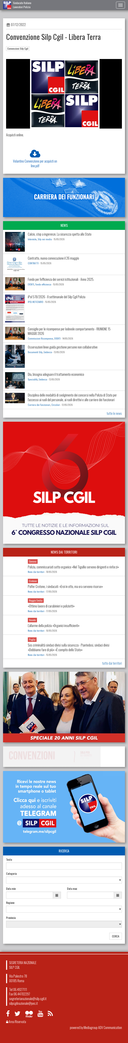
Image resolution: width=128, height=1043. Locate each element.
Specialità (33, 379)
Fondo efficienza (43, 284)
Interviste (32, 239)
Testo (9, 859)
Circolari (55, 404)
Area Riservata (16, 1021)
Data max (72, 889)
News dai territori (36, 571)
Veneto (32, 620)
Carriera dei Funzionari (39, 404)
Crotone (33, 581)
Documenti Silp (35, 352)
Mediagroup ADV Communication (103, 1027)
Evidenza (48, 352)
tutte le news (114, 413)
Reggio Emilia (35, 600)
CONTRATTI (33, 263)
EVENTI (31, 284)
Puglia (32, 639)
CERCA (115, 936)
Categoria (11, 874)
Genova (32, 561)
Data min (11, 889)
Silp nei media (45, 239)
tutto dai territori (112, 663)
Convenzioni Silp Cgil (17, 48)
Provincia (11, 918)
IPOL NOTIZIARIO (35, 302)
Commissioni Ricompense (40, 338)
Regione (10, 903)
